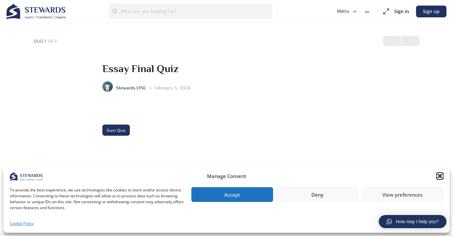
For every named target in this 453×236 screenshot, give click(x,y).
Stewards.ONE (132, 87)
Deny (317, 193)
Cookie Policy (22, 223)
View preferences (402, 193)
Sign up (431, 11)
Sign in (401, 11)
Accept (232, 193)
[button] (440, 175)
